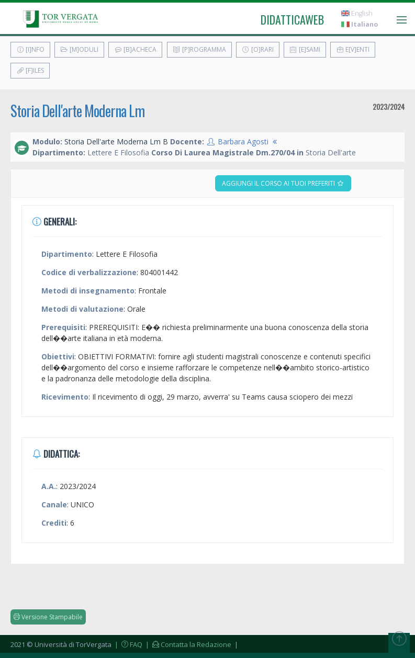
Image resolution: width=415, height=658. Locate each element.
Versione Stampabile (48, 616)
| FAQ (127, 644)
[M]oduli (79, 49)
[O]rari (258, 49)
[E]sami (304, 49)
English (357, 13)
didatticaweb (292, 19)
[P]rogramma (199, 49)
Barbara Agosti (243, 141)
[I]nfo (30, 49)
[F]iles (30, 70)
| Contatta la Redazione (187, 644)
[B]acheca (135, 49)
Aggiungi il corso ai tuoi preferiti (283, 183)
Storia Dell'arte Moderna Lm (77, 110)
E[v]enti (352, 49)
